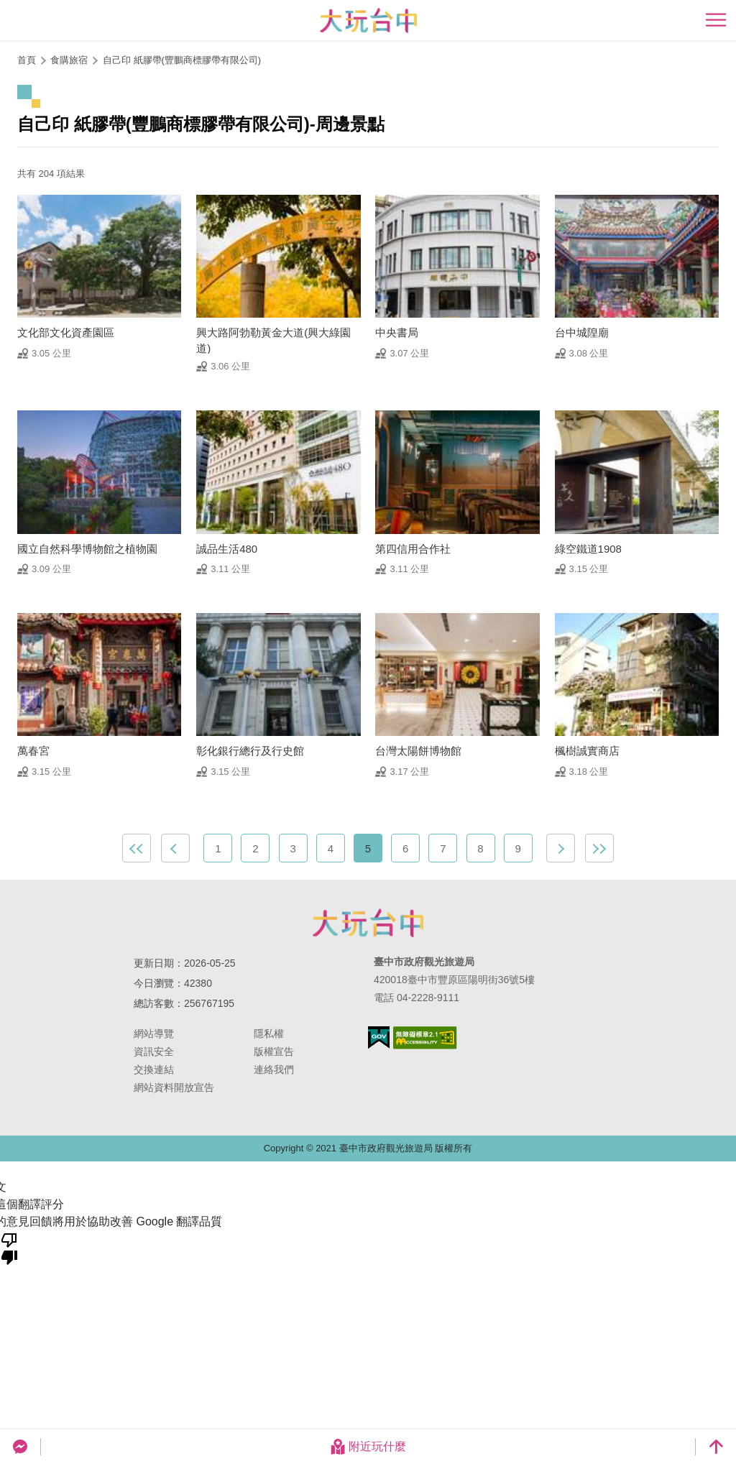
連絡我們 (274, 1069)
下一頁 (560, 848)
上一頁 (175, 848)
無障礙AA (425, 1037)
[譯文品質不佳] (9, 1247)
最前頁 (136, 848)
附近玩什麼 (368, 1447)
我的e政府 (379, 1037)
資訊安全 (154, 1051)
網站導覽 (154, 1033)
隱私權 (269, 1033)
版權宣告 (274, 1051)
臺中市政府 (368, 922)
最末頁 (599, 848)
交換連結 (154, 1069)
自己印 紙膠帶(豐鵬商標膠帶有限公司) (182, 60)
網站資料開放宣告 (174, 1087)
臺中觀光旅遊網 (368, 20)
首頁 (26, 60)
